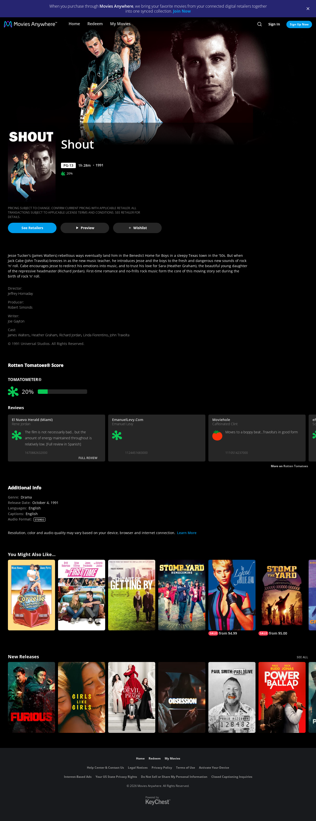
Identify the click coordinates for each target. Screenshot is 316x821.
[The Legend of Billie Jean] (232, 598)
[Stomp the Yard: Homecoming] (181, 595)
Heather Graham (44, 335)
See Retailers (32, 227)
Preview (85, 227)
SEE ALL (302, 657)
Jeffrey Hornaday (20, 293)
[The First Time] (81, 595)
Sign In (274, 24)
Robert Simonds (20, 307)
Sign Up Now (299, 24)
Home (74, 23)
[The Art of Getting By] (131, 595)
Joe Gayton (16, 321)
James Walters (19, 335)
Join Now (182, 11)
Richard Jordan (70, 335)
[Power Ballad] (282, 697)
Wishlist (137, 227)
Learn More (187, 532)
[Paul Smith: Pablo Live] (232, 697)
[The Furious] (31, 697)
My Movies (120, 23)
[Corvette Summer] (31, 595)
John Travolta (119, 335)
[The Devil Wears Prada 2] (131, 697)
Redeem (95, 23)
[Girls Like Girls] (81, 697)
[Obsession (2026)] (181, 697)
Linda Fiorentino (95, 335)
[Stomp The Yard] (282, 598)
